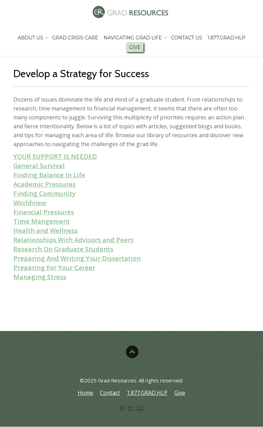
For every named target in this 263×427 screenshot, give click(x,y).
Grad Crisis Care (75, 38)
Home (85, 392)
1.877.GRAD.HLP (226, 38)
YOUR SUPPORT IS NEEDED (55, 156)
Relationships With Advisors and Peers (73, 239)
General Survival (39, 165)
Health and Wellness (45, 230)
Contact (110, 392)
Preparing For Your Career (54, 267)
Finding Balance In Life (49, 174)
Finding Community (44, 193)
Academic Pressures (44, 184)
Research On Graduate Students (63, 249)
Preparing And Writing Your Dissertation (77, 258)
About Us (30, 38)
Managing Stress (39, 276)
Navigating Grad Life (133, 38)
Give (135, 47)
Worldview (29, 202)
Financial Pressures (43, 211)
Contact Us (186, 38)
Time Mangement (41, 221)
